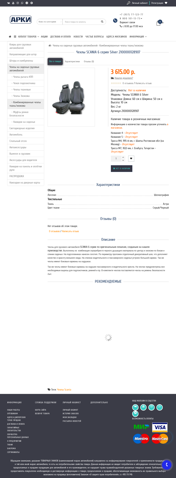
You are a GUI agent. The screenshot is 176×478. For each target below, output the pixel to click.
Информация (138, 36)
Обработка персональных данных (18, 435)
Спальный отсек (18, 141)
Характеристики (72, 61)
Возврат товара (42, 413)
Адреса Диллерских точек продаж (16, 418)
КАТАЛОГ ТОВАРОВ (26, 36)
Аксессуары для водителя (23, 160)
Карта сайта (40, 410)
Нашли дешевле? (124, 78)
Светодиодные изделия (22, 128)
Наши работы (13, 410)
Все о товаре (55, 61)
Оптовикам (12, 413)
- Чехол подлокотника (22, 83)
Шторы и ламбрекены (21, 60)
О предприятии (14, 441)
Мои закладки (69, 417)
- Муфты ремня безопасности (18, 114)
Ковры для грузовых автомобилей (20, 46)
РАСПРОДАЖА (16, 176)
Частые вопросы (94, 36)
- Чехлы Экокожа (19, 95)
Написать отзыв (143, 83)
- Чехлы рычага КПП (21, 76)
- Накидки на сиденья (22, 121)
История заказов (71, 413)
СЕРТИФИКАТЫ (13, 452)
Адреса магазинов (116, 36)
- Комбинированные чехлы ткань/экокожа (25, 104)
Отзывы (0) (89, 61)
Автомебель (15, 134)
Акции (44, 36)
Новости (78, 36)
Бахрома (11, 448)
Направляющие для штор (22, 54)
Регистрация (157, 3)
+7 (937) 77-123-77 (132, 14)
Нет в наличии (121, 168)
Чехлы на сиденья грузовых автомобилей (24, 69)
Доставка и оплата (60, 36)
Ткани (10, 444)
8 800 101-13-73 (130, 18)
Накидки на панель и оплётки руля (25, 168)
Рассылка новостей (72, 421)
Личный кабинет (140, 3)
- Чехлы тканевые (20, 89)
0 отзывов (127, 83)
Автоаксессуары (17, 147)
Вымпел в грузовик (19, 153)
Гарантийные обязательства (14, 429)
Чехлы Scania (64, 389)
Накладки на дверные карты (24, 182)
